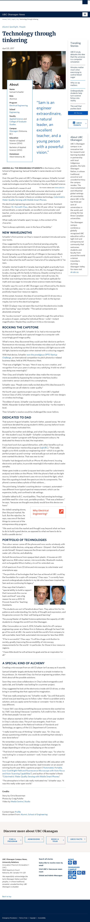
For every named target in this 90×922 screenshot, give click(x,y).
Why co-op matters (75, 84)
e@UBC (44, 448)
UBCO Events (78, 124)
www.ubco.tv (59, 187)
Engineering (14, 112)
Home (4, 19)
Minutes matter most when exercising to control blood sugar (77, 72)
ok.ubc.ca (74, 272)
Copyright (33, 918)
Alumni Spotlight (10, 27)
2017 (9, 19)
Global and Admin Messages (50, 875)
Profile (18, 812)
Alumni (24, 814)
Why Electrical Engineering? (41, 512)
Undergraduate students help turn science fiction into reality (76, 96)
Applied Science (16, 119)
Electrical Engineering (18, 106)
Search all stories (46, 859)
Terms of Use (23, 918)
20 (17, 19)
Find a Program (12, 840)
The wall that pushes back (76, 107)
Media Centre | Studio (20, 801)
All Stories (78, 113)
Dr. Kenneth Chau (19, 207)
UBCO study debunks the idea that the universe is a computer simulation (77, 57)
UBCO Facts (76, 839)
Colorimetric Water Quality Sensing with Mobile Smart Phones (31, 776)
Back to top (8, 896)
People (22, 27)
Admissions (34, 839)
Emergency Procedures (9, 918)
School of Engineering (37, 814)
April (13, 19)
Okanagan (13, 131)
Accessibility (41, 918)
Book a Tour (55, 840)
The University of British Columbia (38, 4)
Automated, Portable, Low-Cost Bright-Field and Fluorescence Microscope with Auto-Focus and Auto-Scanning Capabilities (33, 771)
